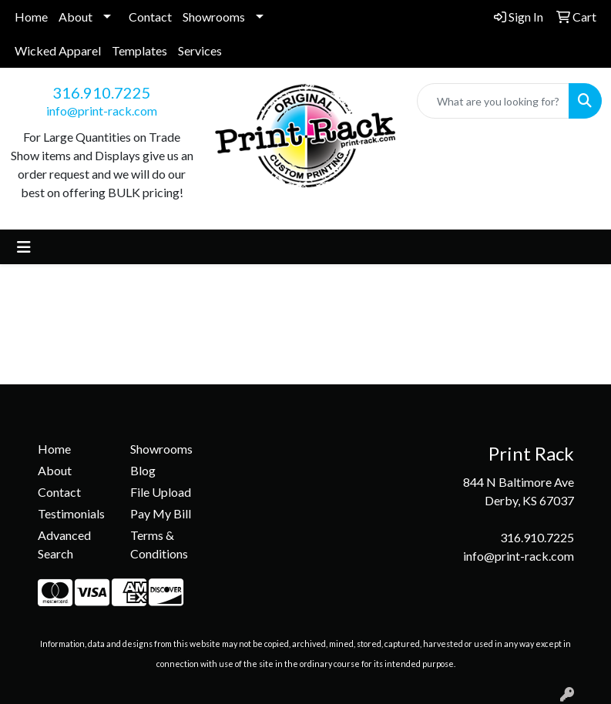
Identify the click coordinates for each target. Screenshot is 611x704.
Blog (143, 470)
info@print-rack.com (101, 110)
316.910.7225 (101, 92)
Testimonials (71, 513)
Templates (139, 50)
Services (200, 50)
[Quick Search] (493, 101)
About (75, 16)
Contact (150, 16)
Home (31, 16)
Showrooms (214, 16)
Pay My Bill (160, 513)
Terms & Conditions (159, 544)
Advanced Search (64, 544)
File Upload (160, 491)
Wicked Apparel (58, 50)
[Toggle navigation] (24, 247)
